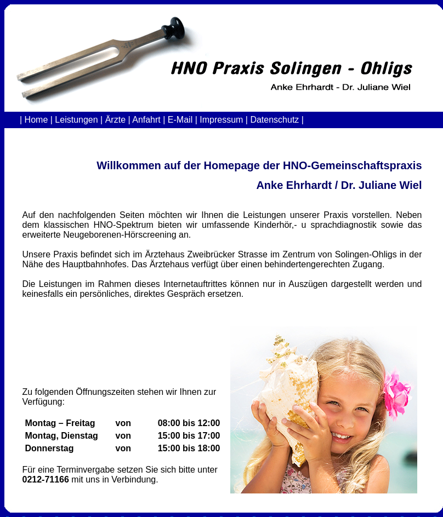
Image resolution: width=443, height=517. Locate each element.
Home (36, 119)
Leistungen (76, 119)
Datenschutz (273, 119)
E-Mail (180, 119)
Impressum (221, 119)
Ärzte (115, 119)
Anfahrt (146, 119)
